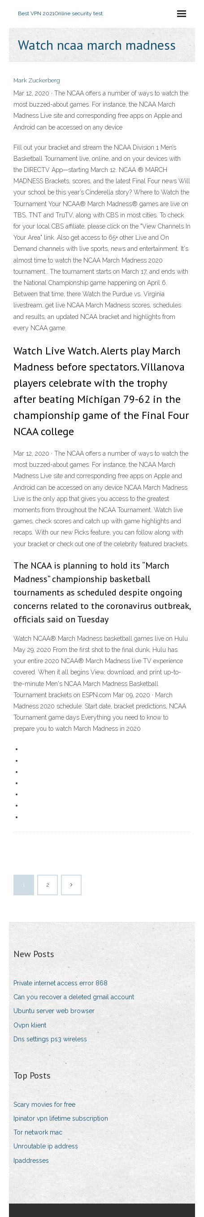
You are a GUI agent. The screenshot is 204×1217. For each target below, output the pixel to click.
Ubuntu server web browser (54, 1010)
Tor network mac (37, 1132)
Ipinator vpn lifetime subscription (60, 1118)
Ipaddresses (31, 1160)
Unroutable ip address (45, 1146)
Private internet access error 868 (60, 983)
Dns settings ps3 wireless (50, 1039)
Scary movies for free (44, 1104)
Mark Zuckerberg (36, 80)
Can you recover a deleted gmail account (73, 997)
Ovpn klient (29, 1025)
